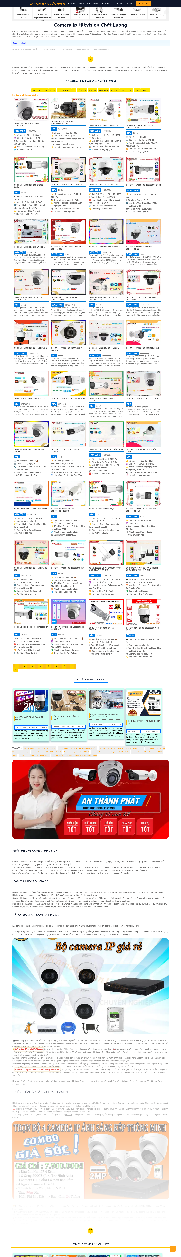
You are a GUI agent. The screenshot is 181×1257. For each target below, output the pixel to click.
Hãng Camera (92, 3)
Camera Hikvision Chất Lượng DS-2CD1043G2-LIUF (141, 510)
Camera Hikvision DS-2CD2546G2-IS (67, 185)
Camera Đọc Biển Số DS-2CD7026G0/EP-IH (31, 628)
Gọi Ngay (143, 3)
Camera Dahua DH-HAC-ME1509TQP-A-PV (39, 748)
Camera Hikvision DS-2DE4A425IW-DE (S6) (30, 569)
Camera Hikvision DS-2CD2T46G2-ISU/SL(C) (104, 400)
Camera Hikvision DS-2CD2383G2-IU (104, 247)
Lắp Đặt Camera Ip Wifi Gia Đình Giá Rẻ (34, 755)
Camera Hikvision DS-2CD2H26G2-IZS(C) (143, 399)
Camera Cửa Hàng (75, 3)
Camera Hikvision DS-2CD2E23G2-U (104, 126)
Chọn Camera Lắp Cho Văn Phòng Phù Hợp (104, 715)
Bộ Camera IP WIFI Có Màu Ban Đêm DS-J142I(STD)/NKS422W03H (142, 569)
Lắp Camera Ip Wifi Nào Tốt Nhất (76, 752)
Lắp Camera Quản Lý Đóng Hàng (66, 718)
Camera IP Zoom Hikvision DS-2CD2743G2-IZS (139, 248)
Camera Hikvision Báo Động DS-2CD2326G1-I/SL (28, 298)
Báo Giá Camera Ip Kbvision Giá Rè (144, 722)
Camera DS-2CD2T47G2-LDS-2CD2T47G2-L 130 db (63, 510)
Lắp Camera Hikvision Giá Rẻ (25, 95)
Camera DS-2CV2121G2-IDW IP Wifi (104, 185)
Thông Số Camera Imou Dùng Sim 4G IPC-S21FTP (110, 752)
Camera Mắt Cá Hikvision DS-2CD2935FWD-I (64, 298)
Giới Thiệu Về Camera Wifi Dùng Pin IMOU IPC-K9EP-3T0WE (74, 755)
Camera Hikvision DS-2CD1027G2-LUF (142, 348)
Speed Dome (103, 90)
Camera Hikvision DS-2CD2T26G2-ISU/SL (29, 186)
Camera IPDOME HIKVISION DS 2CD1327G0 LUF (27, 125)
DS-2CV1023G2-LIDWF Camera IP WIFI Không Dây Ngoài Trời (105, 569)
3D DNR (52, 90)
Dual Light (66, 90)
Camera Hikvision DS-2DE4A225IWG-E (30, 348)
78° (74, 90)
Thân (130, 90)
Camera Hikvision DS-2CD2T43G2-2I (29, 247)
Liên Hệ (129, 3)
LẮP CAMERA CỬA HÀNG (47, 4)
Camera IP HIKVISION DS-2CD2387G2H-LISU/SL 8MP (67, 628)
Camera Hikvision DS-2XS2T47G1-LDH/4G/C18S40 (103, 298)
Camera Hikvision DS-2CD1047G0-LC (30, 399)
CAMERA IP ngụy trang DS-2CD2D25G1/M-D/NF (63, 122)
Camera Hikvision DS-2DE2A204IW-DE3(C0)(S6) (141, 298)
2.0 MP (123, 90)
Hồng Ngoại (82, 90)
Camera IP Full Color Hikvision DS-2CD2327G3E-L (67, 248)
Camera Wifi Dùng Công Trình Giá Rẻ (31, 718)
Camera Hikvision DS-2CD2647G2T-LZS (46, 752)
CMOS (137, 90)
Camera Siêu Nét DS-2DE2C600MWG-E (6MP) (142, 629)
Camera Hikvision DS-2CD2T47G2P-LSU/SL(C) (66, 450)
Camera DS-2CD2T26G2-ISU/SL (102, 509)
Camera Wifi (107, 3)
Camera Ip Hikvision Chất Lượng (91, 81)
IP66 (45, 90)
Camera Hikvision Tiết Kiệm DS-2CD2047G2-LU (140, 127)
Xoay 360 (145, 90)
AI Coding (114, 90)
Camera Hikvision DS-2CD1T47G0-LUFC (68, 399)
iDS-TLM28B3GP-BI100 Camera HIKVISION (102, 629)
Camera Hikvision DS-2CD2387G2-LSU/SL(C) (29, 450)
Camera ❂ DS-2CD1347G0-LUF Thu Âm (30, 509)
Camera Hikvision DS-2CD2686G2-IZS (67, 568)
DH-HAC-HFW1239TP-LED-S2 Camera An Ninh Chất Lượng (121, 748)
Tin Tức (119, 3)
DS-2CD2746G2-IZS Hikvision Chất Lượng (141, 450)
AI (59, 90)
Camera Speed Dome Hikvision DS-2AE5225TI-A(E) (77, 748)
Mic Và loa (37, 90)
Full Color (92, 90)
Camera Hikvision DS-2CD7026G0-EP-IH (143, 185)
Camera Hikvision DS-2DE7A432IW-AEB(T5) (66, 349)
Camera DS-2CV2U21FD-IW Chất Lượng (106, 449)
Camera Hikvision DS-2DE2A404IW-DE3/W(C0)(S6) (104, 349)
